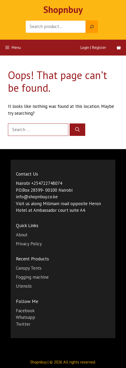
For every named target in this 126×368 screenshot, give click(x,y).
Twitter (23, 324)
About (22, 235)
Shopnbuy (63, 9)
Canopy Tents (29, 268)
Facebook (25, 311)
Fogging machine (32, 277)
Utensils (24, 286)
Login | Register (93, 47)
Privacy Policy (29, 244)
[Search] (92, 26)
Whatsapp (25, 317)
